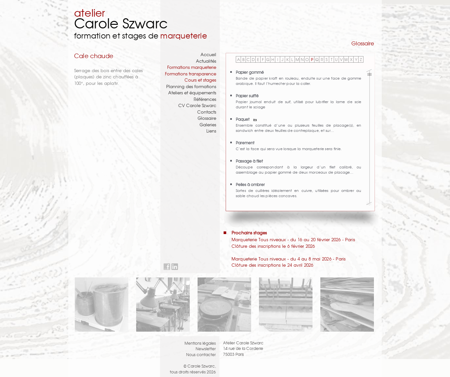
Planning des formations (191, 86)
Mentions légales (200, 343)
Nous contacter (201, 354)
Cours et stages (200, 80)
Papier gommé (250, 72)
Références (205, 99)
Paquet (246, 119)
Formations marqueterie (191, 67)
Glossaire (207, 118)
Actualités (206, 61)
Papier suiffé (247, 95)
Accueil (208, 54)
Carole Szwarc (121, 22)
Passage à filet (249, 161)
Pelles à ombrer (250, 184)
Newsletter (206, 348)
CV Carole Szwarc (197, 105)
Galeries (208, 124)
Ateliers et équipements (192, 92)
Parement (245, 142)
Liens (211, 131)
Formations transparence (190, 74)
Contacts (206, 112)
